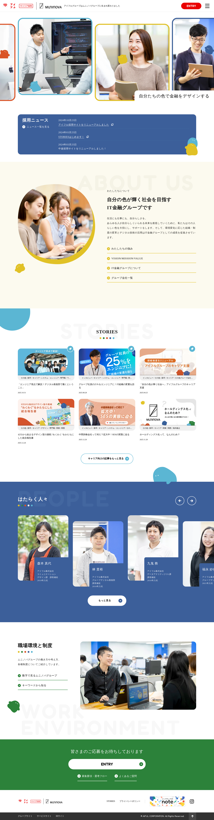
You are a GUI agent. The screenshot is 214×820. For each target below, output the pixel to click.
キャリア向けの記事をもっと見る (106, 458)
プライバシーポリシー (129, 801)
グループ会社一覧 (122, 278)
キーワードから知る (34, 685)
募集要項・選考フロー (94, 776)
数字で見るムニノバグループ (39, 675)
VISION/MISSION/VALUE (127, 258)
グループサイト (25, 816)
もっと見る (104, 600)
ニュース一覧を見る (38, 126)
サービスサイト (44, 816)
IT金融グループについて (126, 268)
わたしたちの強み (122, 248)
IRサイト (60, 816)
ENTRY (191, 6)
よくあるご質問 (128, 776)
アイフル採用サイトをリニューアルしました (83, 124)
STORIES (111, 801)
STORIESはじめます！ (71, 137)
